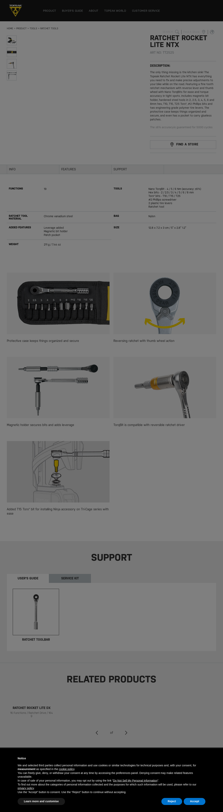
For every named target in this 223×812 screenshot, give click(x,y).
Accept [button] (194, 801)
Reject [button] (172, 801)
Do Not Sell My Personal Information (135, 780)
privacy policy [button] (26, 788)
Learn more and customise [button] (41, 801)
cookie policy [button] (66, 769)
